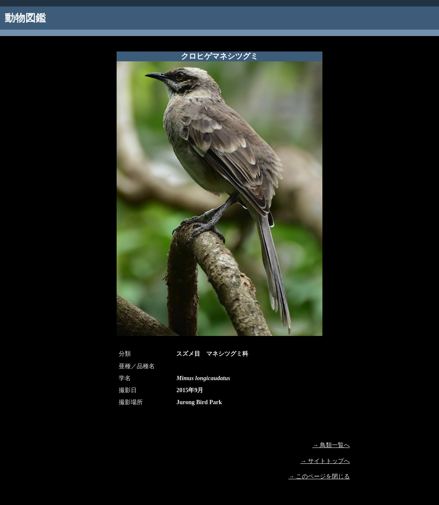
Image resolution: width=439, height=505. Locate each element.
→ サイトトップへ (325, 461)
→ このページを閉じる (319, 476)
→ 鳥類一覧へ (331, 445)
